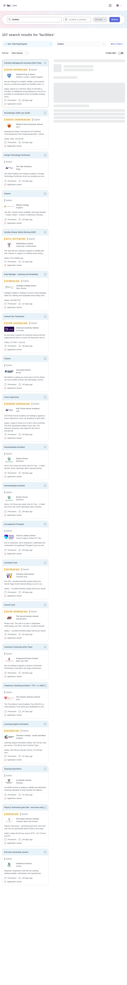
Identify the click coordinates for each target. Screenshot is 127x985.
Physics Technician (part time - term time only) (24, 807)
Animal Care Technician (14, 316)
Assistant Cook (10, 563)
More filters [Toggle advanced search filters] (117, 44)
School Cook (9, 605)
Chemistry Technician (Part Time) (18, 647)
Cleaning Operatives (12, 769)
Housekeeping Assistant (14, 447)
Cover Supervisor (11, 397)
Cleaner (7, 194)
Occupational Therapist (14, 524)
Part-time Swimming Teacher (16, 852)
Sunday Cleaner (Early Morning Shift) (20, 232)
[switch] (122, 53)
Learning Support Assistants (16, 724)
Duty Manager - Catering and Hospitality (21, 274)
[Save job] (45, 63)
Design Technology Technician (17, 155)
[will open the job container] (25, 86)
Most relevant (20, 53)
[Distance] (100, 19)
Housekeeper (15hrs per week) (17, 113)
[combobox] (34, 19)
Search (114, 19)
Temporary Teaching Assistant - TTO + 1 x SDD (24, 686)
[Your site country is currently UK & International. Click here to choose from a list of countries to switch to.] (119, 5)
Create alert (111, 53)
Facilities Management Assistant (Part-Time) (23, 63)
